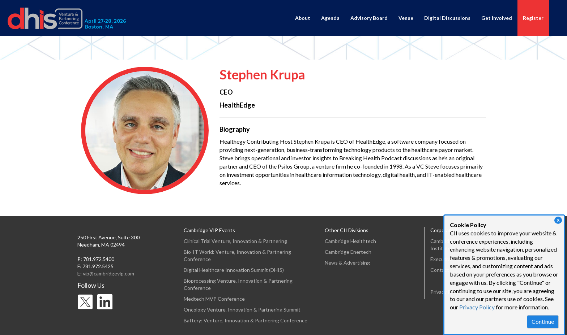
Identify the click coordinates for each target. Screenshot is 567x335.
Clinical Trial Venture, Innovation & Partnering (235, 241)
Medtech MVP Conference (214, 299)
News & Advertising (347, 263)
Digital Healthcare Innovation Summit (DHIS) (234, 270)
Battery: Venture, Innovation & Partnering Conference (245, 320)
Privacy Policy (477, 307)
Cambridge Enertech (348, 252)
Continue (543, 321)
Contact (439, 270)
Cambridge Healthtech (350, 241)
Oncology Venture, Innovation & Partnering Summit (242, 309)
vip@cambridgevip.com (108, 273)
